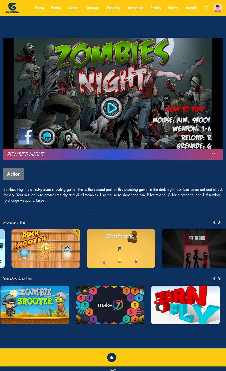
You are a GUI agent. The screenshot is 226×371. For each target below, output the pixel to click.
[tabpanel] (37, 248)
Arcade (191, 8)
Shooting (113, 8)
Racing (156, 8)
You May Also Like (17, 279)
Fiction (56, 8)
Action (73, 8)
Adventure (135, 8)
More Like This (14, 222)
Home (39, 8)
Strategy (92, 8)
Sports (173, 8)
